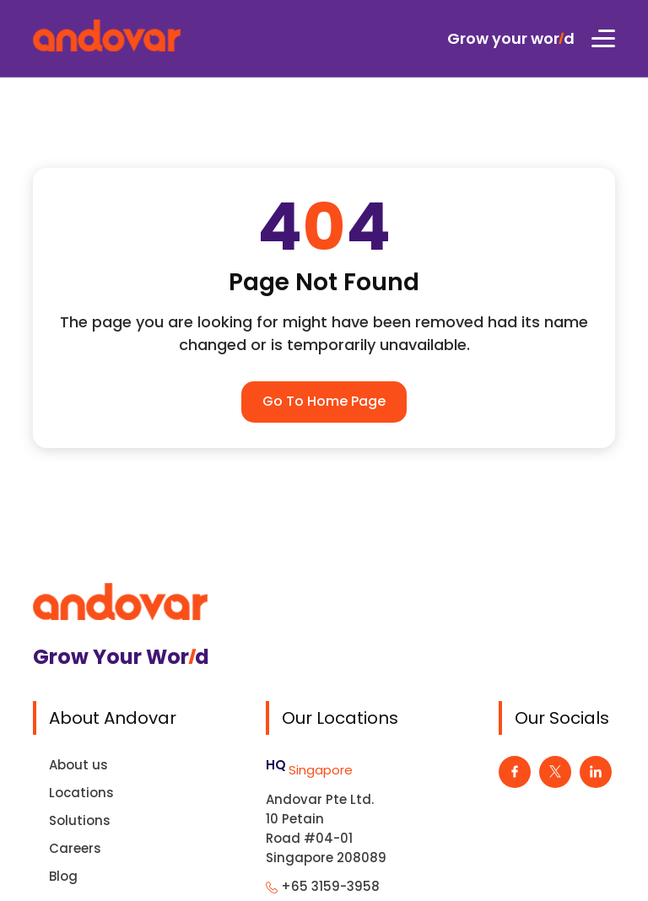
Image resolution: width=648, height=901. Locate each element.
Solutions (80, 820)
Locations (81, 792)
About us (78, 765)
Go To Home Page (324, 401)
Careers (75, 848)
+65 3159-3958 (330, 886)
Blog (63, 876)
